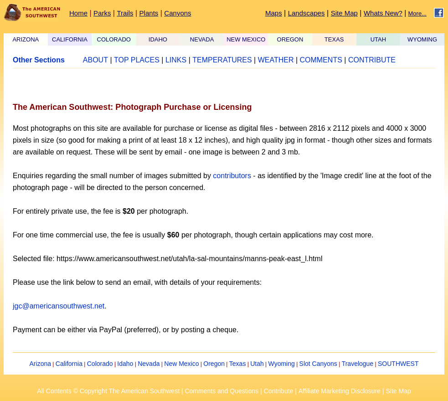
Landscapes (306, 13)
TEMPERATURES (222, 60)
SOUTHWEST (398, 363)
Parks (102, 13)
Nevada (149, 363)
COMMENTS (321, 60)
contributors (232, 176)
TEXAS (334, 39)
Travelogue (358, 363)
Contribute (279, 391)
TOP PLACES (137, 60)
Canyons (177, 13)
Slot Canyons (318, 363)
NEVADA (202, 39)
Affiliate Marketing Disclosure (340, 391)
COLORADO (114, 39)
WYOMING (422, 39)
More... (417, 13)
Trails (125, 13)
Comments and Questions (221, 391)
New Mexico (181, 363)
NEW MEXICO (246, 39)
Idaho (125, 363)
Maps (273, 13)
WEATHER (276, 60)
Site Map (344, 13)
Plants (149, 13)
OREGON (290, 39)
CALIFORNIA (70, 39)
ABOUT (95, 60)
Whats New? (383, 13)
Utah (257, 363)
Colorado (100, 363)
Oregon (214, 363)
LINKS (175, 60)
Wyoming (281, 363)
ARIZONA (25, 39)
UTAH (378, 39)
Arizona (40, 363)
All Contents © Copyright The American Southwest (108, 391)
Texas (237, 363)
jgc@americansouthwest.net (58, 306)
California (69, 363)
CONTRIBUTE (372, 60)
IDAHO (158, 39)
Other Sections (39, 60)
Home (78, 13)
